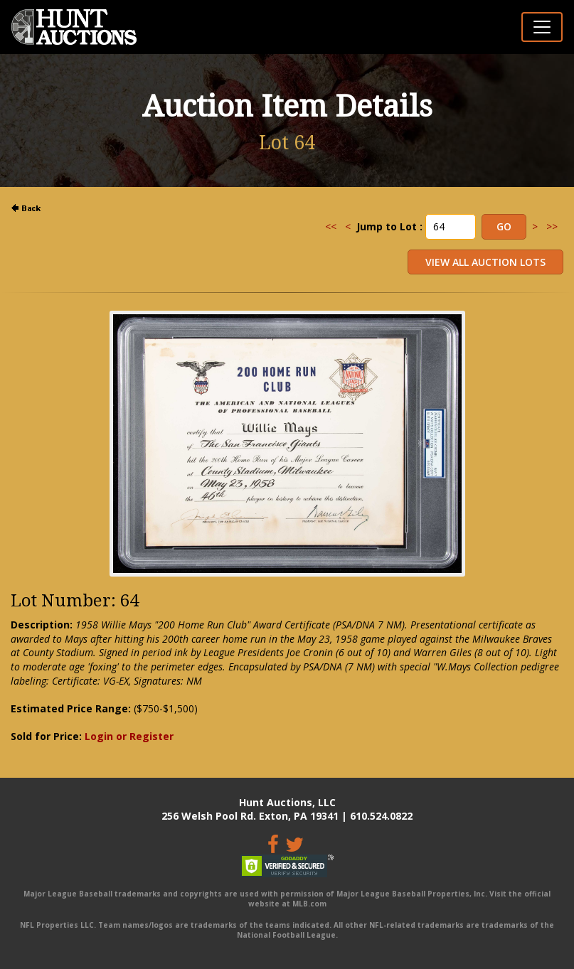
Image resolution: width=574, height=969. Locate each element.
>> (552, 226)
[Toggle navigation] (542, 27)
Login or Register (129, 736)
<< (330, 226)
